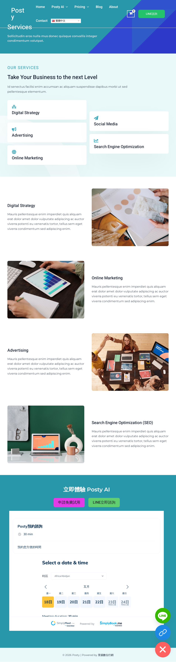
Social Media (106, 124)
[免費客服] (163, 632)
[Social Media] (96, 118)
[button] (151, 14)
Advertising (22, 135)
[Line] (163, 615)
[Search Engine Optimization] (96, 140)
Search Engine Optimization (119, 147)
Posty (17, 14)
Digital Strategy (26, 113)
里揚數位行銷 (106, 655)
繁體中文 (58, 20)
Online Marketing (27, 158)
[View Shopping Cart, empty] (131, 14)
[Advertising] (14, 129)
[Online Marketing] (14, 152)
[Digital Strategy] (14, 106)
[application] (66, 7)
